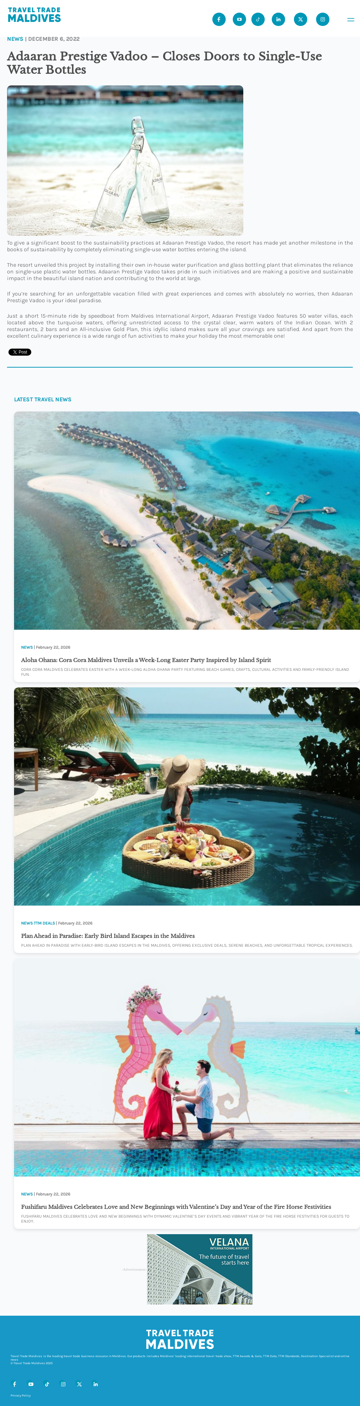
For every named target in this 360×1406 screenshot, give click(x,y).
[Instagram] (62, 1383)
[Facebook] (13, 1383)
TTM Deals (44, 923)
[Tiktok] (258, 19)
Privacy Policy (21, 1395)
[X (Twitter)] (78, 1383)
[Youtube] (239, 19)
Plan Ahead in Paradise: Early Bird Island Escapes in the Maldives (108, 936)
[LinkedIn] (94, 1383)
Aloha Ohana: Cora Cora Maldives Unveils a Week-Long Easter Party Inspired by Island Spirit (146, 660)
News (15, 38)
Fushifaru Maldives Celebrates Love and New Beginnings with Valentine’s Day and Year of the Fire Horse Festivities (176, 1207)
